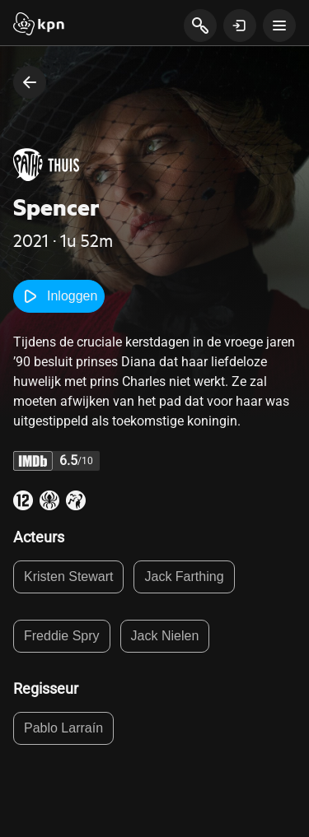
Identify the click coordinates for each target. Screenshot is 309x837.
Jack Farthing (183, 577)
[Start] (39, 25)
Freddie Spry (62, 636)
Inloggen (59, 296)
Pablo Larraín (63, 728)
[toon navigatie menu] (279, 25)
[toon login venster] (239, 25)
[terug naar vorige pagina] (29, 82)
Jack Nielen (165, 636)
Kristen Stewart (68, 577)
